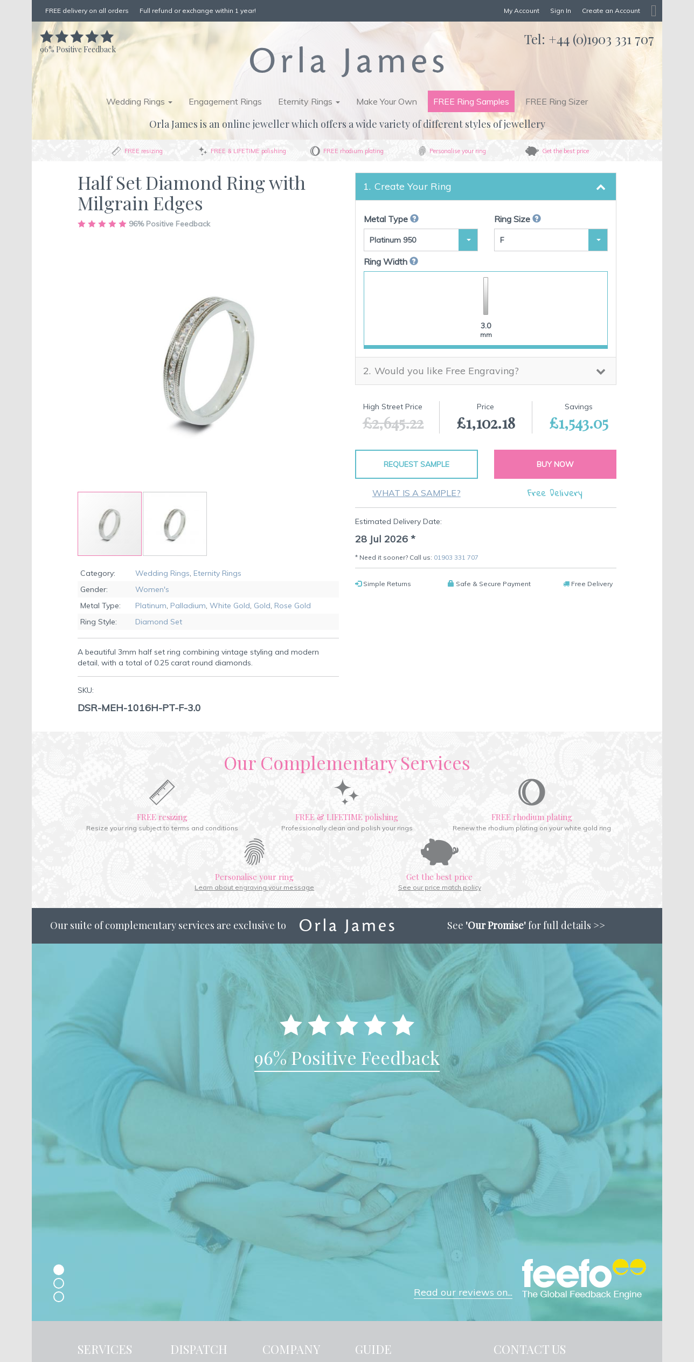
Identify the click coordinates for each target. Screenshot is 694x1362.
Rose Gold (292, 605)
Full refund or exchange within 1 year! (198, 10)
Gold (262, 605)
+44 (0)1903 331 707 (601, 38)
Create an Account (611, 10)
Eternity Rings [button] (309, 101)
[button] (175, 524)
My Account (521, 10)
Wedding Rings (162, 573)
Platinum (150, 605)
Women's (152, 589)
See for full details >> (526, 925)
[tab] (485, 187)
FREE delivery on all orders (87, 10)
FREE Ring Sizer (556, 101)
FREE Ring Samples (471, 101)
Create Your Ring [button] (413, 186)
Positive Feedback (78, 43)
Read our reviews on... (463, 1292)
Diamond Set (158, 622)
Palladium (188, 605)
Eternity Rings (217, 573)
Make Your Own (386, 101)
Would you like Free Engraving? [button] (446, 370)
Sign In (560, 10)
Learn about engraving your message (254, 887)
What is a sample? (416, 492)
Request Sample (416, 464)
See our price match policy (439, 887)
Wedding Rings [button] (139, 101)
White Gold (230, 605)
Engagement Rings (225, 101)
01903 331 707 (456, 557)
